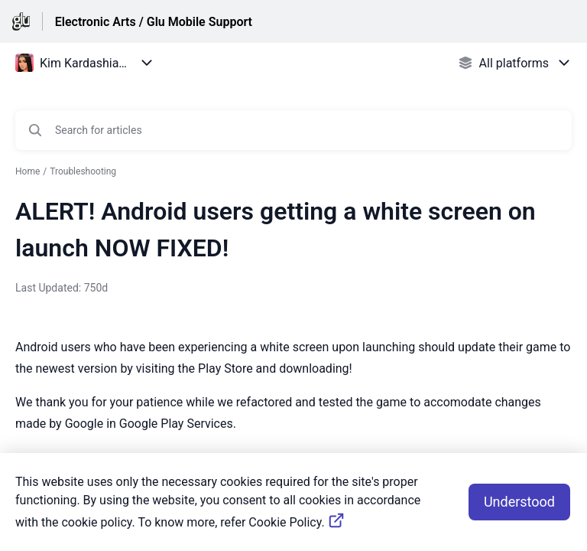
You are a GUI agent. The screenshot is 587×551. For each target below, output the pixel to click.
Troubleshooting (83, 171)
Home (27, 171)
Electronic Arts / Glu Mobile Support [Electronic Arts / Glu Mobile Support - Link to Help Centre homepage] (153, 22)
